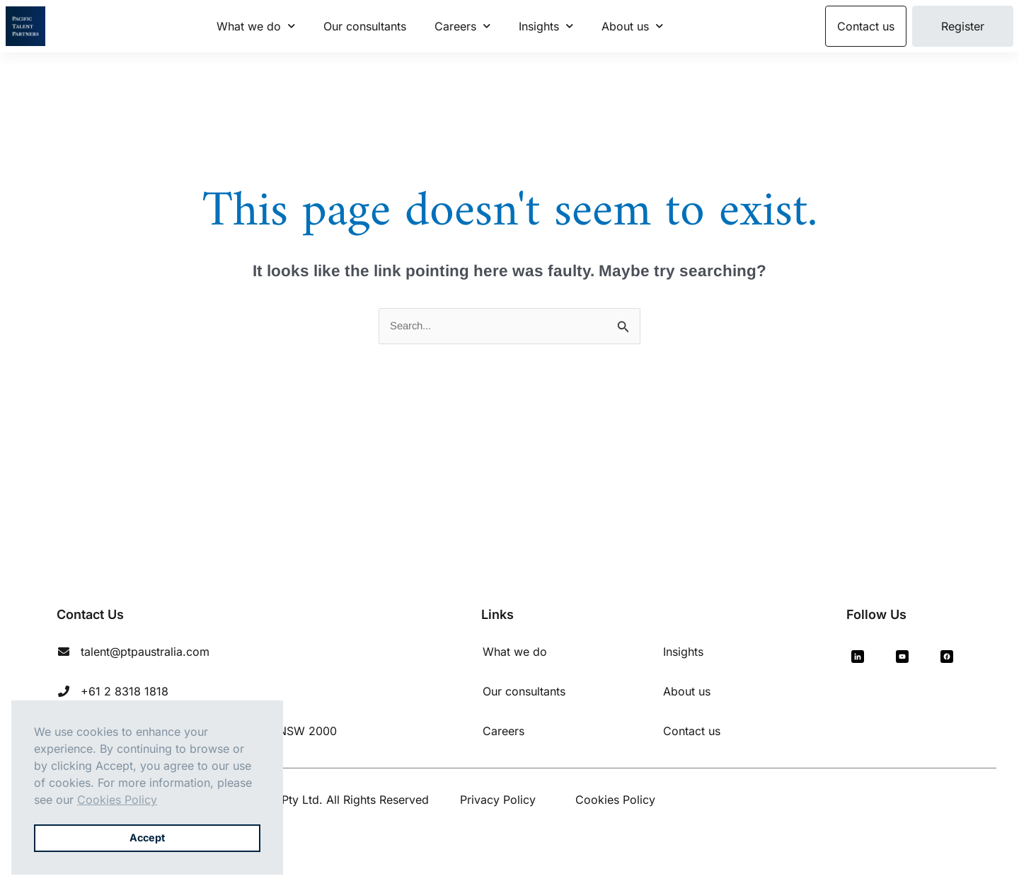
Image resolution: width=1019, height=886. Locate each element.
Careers (462, 26)
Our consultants (364, 26)
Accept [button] (147, 837)
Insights (546, 26)
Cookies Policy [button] (117, 800)
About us (632, 26)
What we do (256, 26)
